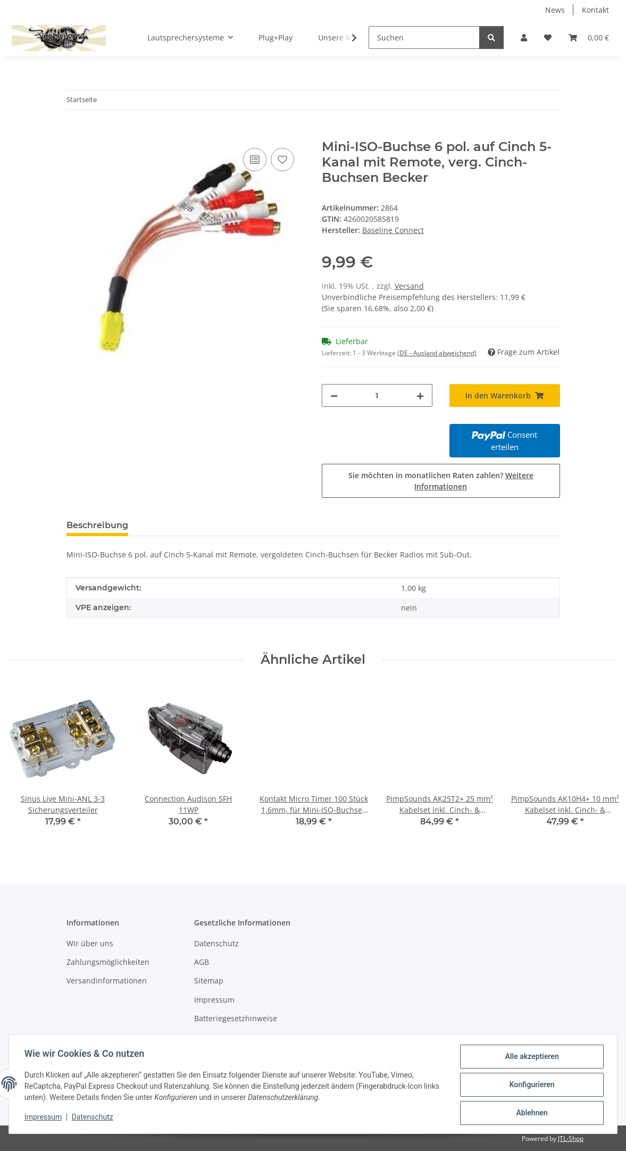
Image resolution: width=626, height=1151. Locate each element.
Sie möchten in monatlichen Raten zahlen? (440, 480)
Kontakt (595, 10)
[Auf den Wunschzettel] (282, 159)
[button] (524, 37)
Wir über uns (89, 943)
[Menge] (377, 395)
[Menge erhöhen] (420, 395)
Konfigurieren (530, 1085)
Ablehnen (530, 1113)
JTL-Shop (570, 1138)
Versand (409, 286)
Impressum (44, 1118)
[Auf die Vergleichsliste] (254, 159)
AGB (201, 962)
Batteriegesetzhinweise (235, 1018)
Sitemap (208, 980)
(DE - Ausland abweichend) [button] (437, 352)
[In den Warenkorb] (75, 133)
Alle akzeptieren (530, 1058)
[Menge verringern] (334, 395)
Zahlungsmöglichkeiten (107, 962)
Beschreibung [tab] (97, 525)
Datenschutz (94, 1118)
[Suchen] (424, 37)
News (555, 10)
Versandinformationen (106, 980)
